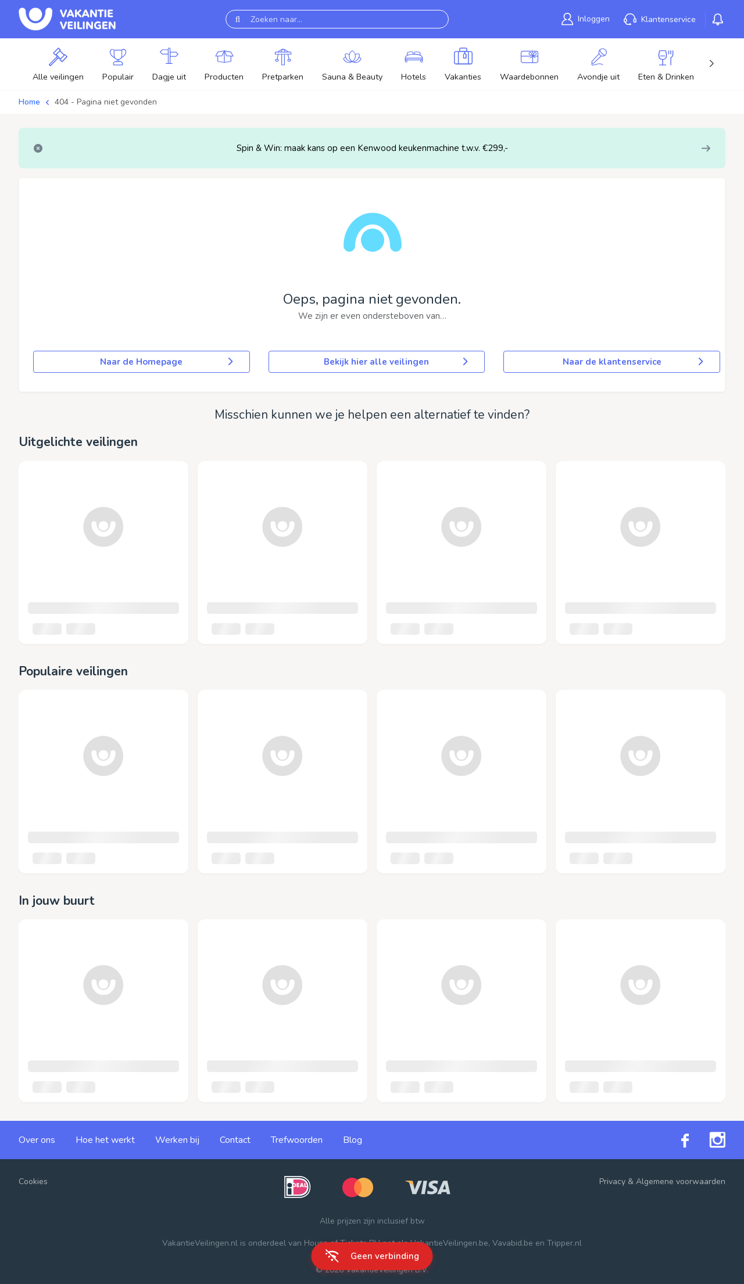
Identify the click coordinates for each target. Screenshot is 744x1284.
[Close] (38, 148)
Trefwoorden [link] (297, 1140)
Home (29, 101)
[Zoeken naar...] (337, 19)
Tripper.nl (564, 1243)
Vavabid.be (512, 1243)
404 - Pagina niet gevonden (106, 101)
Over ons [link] (37, 1140)
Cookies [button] (33, 1181)
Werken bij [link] (177, 1140)
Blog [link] (352, 1140)
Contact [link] (235, 1140)
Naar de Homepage (167, 362)
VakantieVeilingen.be (449, 1243)
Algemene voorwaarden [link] (680, 1181)
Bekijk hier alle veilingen (397, 362)
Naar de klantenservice (634, 362)
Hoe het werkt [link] (105, 1140)
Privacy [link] (612, 1181)
